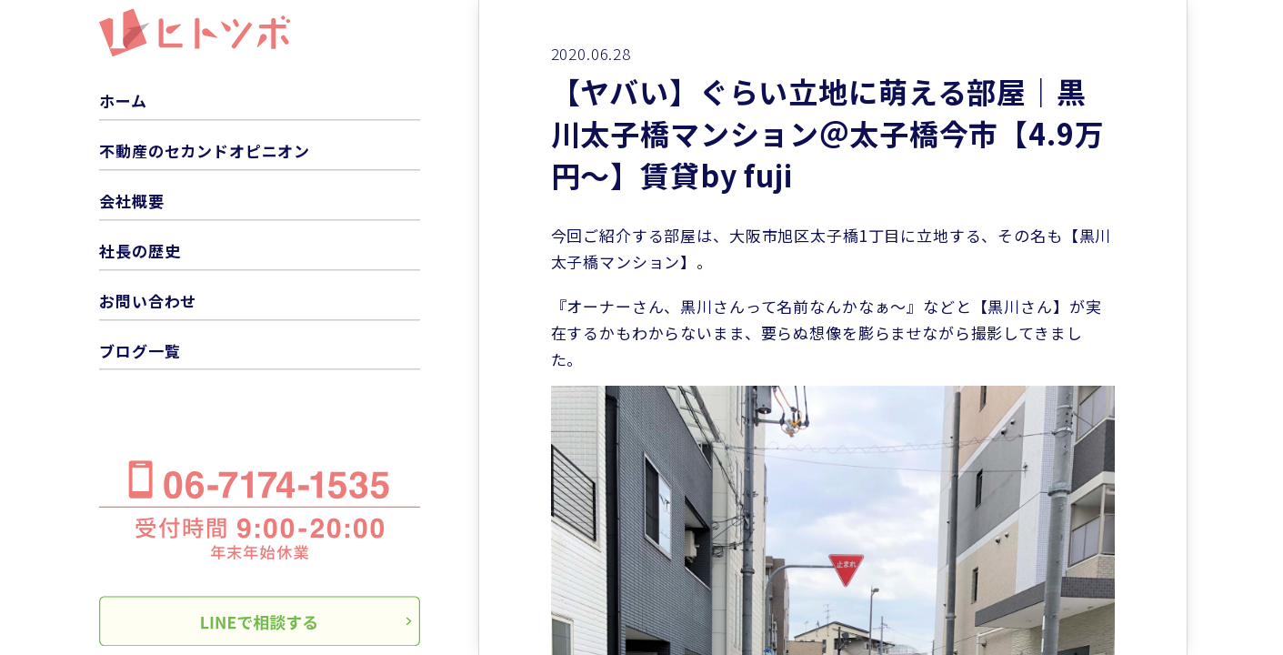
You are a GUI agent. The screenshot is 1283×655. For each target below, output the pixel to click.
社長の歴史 (139, 250)
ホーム (123, 100)
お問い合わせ (147, 300)
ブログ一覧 (139, 350)
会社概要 (131, 200)
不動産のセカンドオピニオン (204, 150)
